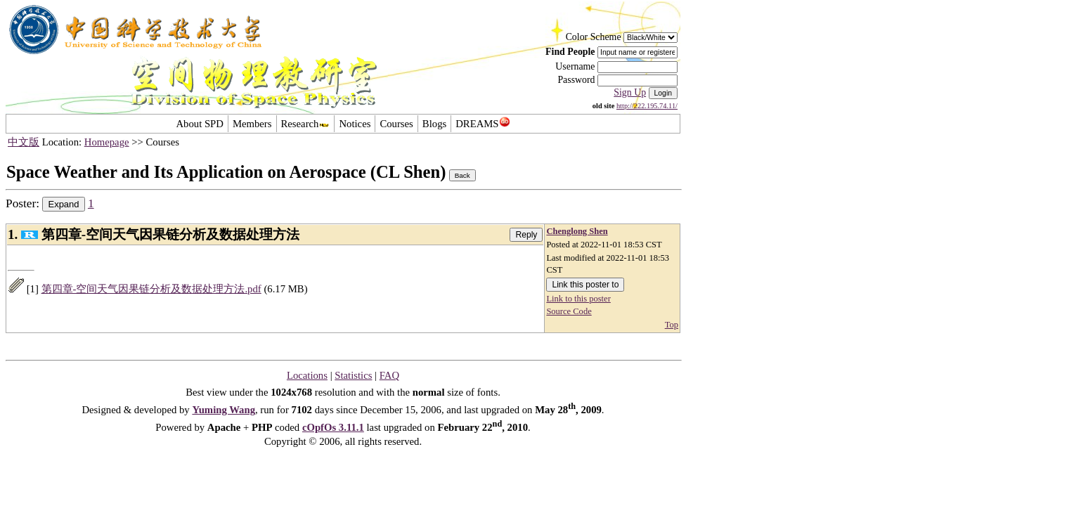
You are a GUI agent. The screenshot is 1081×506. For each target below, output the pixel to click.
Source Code (568, 311)
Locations (307, 375)
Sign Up (630, 92)
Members (252, 123)
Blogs (434, 123)
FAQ (389, 375)
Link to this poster (578, 299)
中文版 (23, 142)
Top (671, 325)
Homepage (106, 142)
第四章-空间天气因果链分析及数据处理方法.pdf (151, 288)
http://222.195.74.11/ (647, 106)
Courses (396, 123)
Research (305, 123)
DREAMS (482, 123)
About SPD (199, 123)
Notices (354, 123)
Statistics (353, 375)
